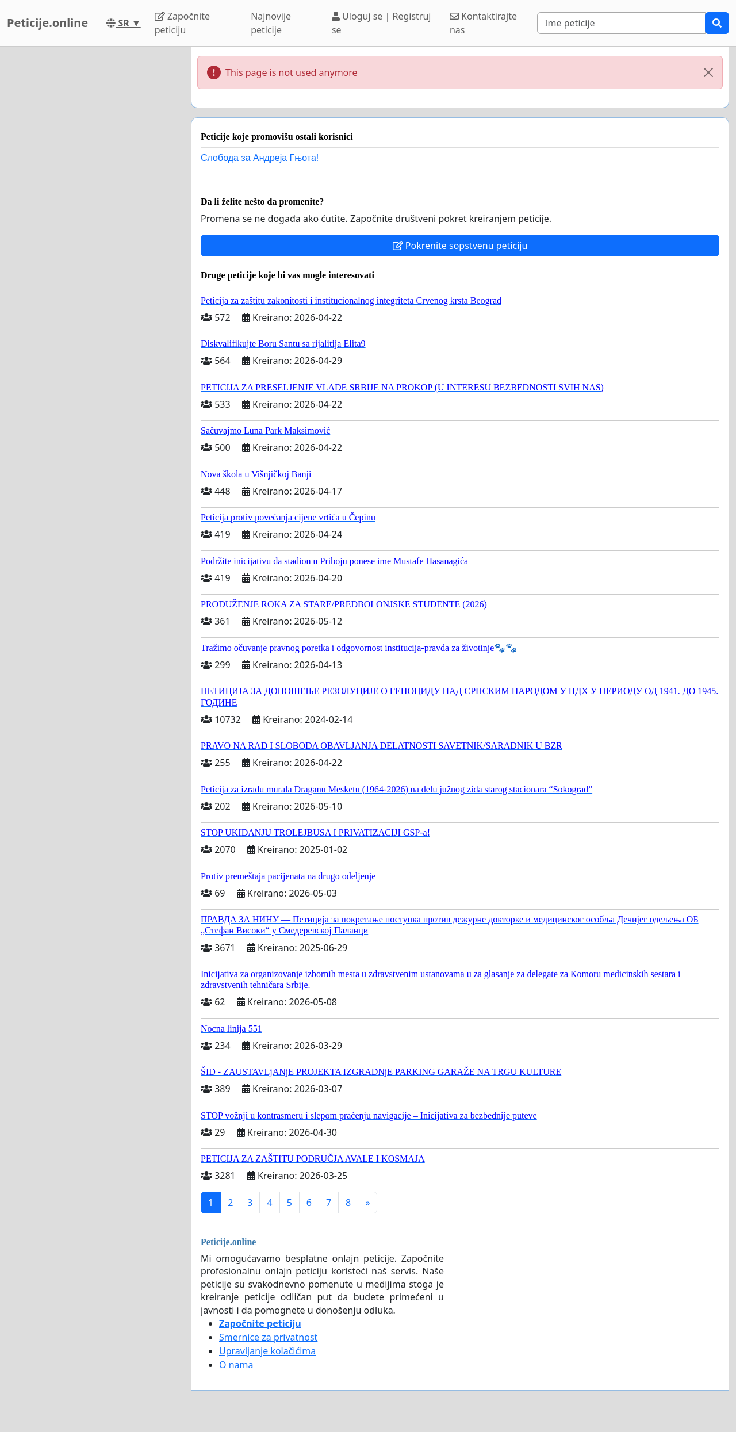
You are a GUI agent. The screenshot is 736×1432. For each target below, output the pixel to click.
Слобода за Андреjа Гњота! (260, 158)
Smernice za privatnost (268, 1337)
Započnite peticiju (182, 23)
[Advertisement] (92, 219)
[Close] (708, 72)
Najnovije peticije (271, 23)
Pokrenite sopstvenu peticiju (460, 245)
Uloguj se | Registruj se (381, 23)
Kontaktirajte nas (483, 23)
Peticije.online (47, 22)
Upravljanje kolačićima (267, 1351)
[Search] (621, 23)
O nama (236, 1364)
